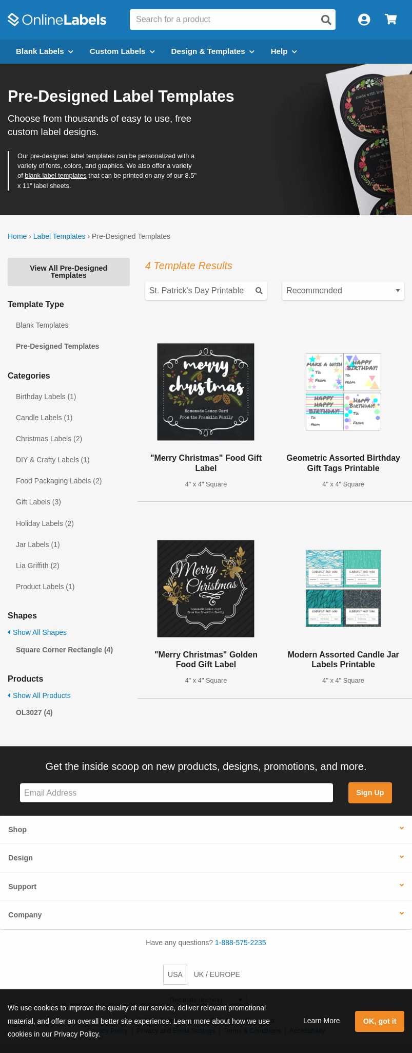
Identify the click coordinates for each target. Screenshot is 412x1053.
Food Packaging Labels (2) (59, 481)
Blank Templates (42, 325)
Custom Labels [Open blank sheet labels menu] (122, 51)
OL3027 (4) (34, 712)
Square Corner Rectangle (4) (64, 650)
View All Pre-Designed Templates (68, 271)
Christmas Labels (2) (49, 439)
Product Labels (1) (45, 586)
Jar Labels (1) (38, 544)
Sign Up (370, 792)
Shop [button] (17, 829)
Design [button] (20, 858)
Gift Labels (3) (38, 502)
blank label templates (56, 175)
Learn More (321, 1021)
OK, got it (380, 1021)
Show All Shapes (37, 632)
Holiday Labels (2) (45, 523)
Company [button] (25, 915)
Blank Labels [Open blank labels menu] (44, 51)
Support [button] (22, 886)
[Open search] (326, 20)
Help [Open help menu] (284, 51)
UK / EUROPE (217, 974)
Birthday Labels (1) (46, 396)
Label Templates (59, 236)
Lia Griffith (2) (38, 565)
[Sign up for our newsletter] (176, 792)
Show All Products (39, 695)
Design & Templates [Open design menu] (212, 51)
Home (17, 236)
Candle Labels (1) (44, 417)
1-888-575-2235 (240, 942)
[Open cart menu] (390, 19)
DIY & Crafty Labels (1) (53, 460)
